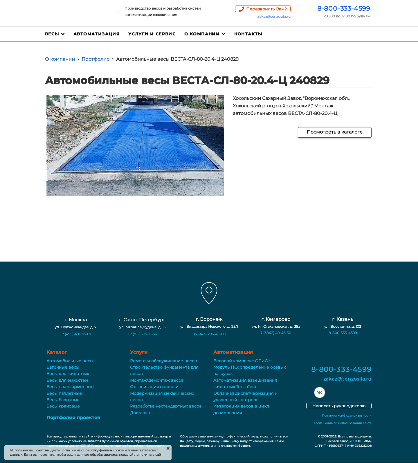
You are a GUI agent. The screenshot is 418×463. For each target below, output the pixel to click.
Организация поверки (154, 386)
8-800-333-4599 (343, 8)
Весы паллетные (64, 393)
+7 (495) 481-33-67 (75, 334)
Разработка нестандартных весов (166, 406)
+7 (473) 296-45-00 (209, 334)
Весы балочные (63, 399)
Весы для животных (67, 373)
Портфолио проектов (73, 417)
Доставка (140, 412)
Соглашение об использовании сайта (343, 423)
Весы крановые (63, 406)
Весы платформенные (70, 386)
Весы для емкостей (67, 380)
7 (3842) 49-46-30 (275, 333)
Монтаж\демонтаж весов (157, 380)
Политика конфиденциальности (347, 415)
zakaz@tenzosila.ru (274, 16)
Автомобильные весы (69, 360)
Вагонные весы (62, 367)
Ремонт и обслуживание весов (163, 360)
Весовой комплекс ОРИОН (242, 360)
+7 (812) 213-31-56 (142, 334)
